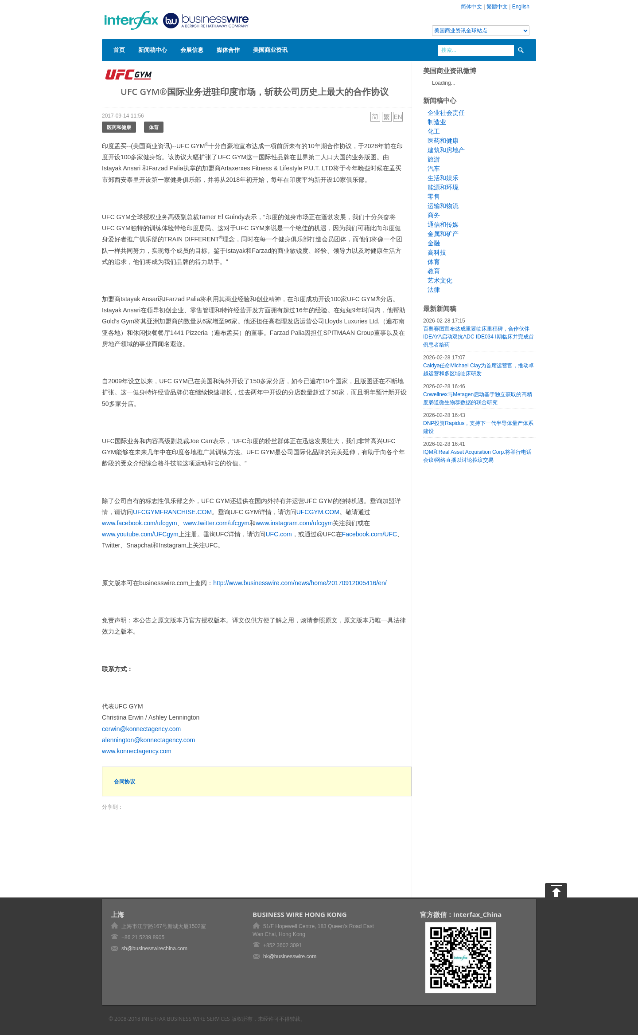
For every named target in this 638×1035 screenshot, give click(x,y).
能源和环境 (443, 187)
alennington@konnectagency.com (148, 740)
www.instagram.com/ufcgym (294, 523)
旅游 (434, 159)
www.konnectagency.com (136, 751)
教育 (434, 271)
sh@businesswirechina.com (154, 948)
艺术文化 (440, 280)
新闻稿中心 (152, 50)
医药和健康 (119, 127)
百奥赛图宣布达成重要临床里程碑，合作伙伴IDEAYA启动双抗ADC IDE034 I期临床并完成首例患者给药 (478, 337)
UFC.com (279, 534)
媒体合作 (228, 50)
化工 (434, 131)
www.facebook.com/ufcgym (139, 523)
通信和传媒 (443, 224)
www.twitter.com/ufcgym (216, 523)
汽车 (434, 168)
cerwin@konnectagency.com (141, 728)
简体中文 (471, 7)
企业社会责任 (446, 112)
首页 (119, 50)
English (520, 7)
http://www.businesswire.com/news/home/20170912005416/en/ (299, 582)
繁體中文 (497, 7)
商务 (434, 215)
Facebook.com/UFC (369, 534)
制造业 (437, 122)
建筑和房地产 (446, 149)
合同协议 (124, 781)
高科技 (437, 252)
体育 (154, 127)
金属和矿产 (443, 233)
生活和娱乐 (443, 177)
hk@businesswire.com (289, 956)
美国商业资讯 (270, 50)
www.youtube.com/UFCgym (140, 534)
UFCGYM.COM (317, 512)
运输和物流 (443, 205)
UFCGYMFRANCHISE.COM (172, 512)
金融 (434, 243)
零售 (434, 196)
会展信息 (191, 50)
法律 (434, 289)
